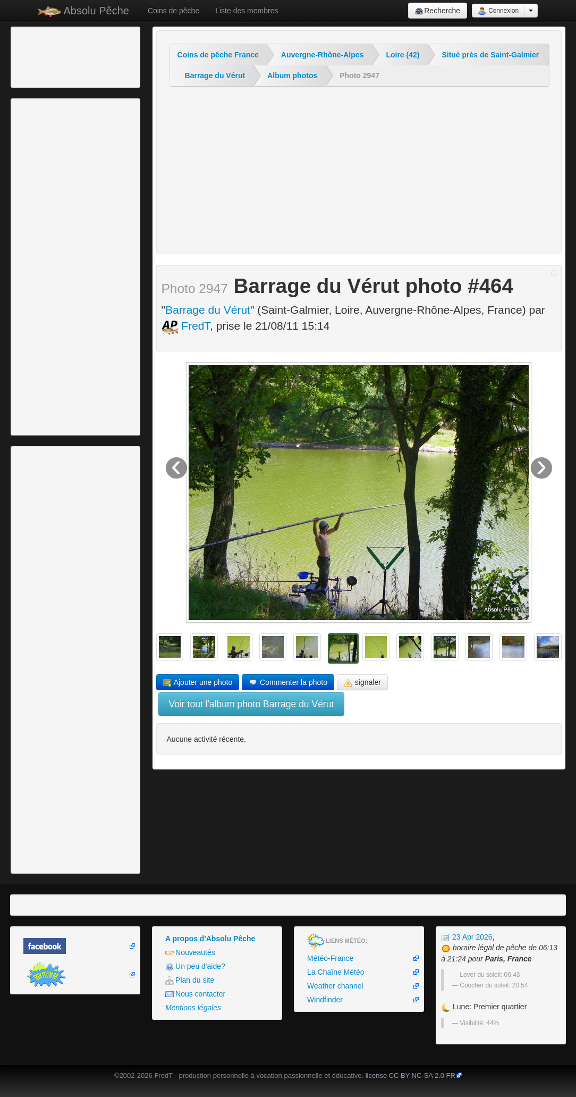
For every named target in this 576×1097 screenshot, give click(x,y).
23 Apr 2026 (466, 937)
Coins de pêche (173, 10)
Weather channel (335, 986)
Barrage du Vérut (215, 75)
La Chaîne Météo (335, 972)
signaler (362, 682)
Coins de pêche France (218, 55)
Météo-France (330, 958)
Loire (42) (402, 55)
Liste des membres (246, 10)
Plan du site (189, 980)
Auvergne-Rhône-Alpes (322, 55)
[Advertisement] (72, 56)
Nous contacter (195, 994)
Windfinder (325, 999)
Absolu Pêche (83, 11)
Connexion (498, 11)
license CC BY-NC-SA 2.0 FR (410, 1075)
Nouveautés (190, 952)
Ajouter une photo (198, 682)
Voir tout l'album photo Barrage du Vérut (251, 704)
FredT (186, 326)
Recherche (437, 10)
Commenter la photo (288, 682)
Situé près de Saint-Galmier (490, 55)
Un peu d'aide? (195, 966)
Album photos (292, 75)
